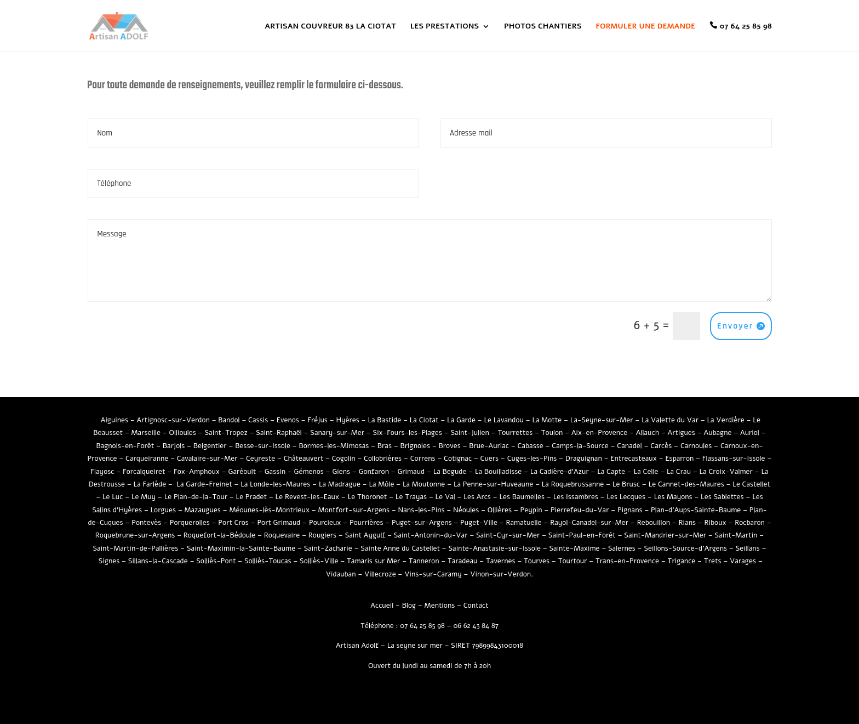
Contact (476, 605)
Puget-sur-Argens (422, 523)
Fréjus (317, 420)
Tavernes (501, 561)
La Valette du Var (670, 420)
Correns (423, 458)
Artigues (681, 433)
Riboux (715, 523)
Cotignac (458, 458)
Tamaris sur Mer (373, 561)
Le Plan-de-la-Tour (195, 497)
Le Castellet (751, 484)
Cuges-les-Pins (532, 458)
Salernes (621, 548)
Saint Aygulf (365, 535)
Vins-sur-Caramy (433, 574)
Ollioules (182, 433)
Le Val (445, 497)
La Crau (679, 472)
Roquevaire (282, 535)
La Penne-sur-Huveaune (493, 484)
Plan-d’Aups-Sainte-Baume (696, 510)
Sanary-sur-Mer (337, 433)
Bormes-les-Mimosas (334, 446)
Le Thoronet (367, 497)
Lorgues (162, 510)
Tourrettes (514, 433)
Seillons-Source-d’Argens (685, 548)
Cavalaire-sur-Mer (207, 458)
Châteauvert (303, 458)
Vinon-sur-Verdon (500, 574)
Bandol (228, 420)
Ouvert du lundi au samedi (410, 666)
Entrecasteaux (633, 458)
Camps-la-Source (580, 446)
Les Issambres (575, 497)
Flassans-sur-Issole (733, 458)
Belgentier (210, 446)
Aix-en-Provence (599, 433)
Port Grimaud (278, 523)
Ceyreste (260, 458)
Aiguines (114, 420)
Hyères (347, 420)
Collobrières (383, 458)
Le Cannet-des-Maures (686, 484)
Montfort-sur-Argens (354, 510)
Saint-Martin (735, 535)
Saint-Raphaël (279, 433)
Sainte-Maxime (574, 548)
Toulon (552, 433)
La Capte (611, 472)
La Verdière (725, 420)
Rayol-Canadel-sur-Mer (589, 523)
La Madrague (339, 484)
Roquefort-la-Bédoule (219, 535)
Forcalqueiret (144, 472)
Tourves (536, 561)
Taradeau (462, 561)
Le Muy (143, 497)
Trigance (682, 561)
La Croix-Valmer (726, 472)
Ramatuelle (523, 523)
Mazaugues (202, 510)
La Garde (461, 420)
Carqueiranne (146, 458)
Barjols (174, 446)
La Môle (381, 484)
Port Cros (233, 523)
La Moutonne (424, 484)
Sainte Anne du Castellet (400, 548)
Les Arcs (477, 497)
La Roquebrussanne (573, 484)
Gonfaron (374, 472)
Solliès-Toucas (267, 561)
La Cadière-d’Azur (559, 472)
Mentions (440, 605)
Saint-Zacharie (328, 548)
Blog (409, 605)
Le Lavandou (503, 420)
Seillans (748, 548)
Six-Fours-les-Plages (407, 433)
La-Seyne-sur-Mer (601, 420)
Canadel (629, 446)
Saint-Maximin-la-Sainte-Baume (241, 548)
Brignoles (415, 446)
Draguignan (583, 458)
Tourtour (572, 561)
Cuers (489, 458)
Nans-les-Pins (421, 510)
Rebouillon (653, 523)
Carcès (661, 446)
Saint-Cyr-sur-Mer (508, 535)
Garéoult (242, 472)
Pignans (630, 510)
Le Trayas (411, 497)
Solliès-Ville (319, 561)
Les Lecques (625, 497)
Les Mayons (673, 497)
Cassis (258, 420)
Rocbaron (750, 523)
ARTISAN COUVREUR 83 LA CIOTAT (330, 26)
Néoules (466, 510)
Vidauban (341, 574)
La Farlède (150, 484)
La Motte (547, 420)
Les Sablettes (722, 497)
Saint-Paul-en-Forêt (582, 535)
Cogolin (344, 458)
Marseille (146, 433)
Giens (341, 472)
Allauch (647, 433)
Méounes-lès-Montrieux (269, 510)
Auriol (749, 433)
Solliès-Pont (216, 561)
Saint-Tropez (225, 433)
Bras (384, 446)
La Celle (646, 472)
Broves (450, 446)
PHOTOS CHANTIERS (543, 26)
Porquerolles (190, 523)
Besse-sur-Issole (262, 446)
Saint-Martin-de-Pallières (135, 548)
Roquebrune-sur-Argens (135, 535)
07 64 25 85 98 (746, 26)
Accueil (381, 605)
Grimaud (411, 472)
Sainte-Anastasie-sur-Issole (494, 548)
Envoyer (735, 326)
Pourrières (366, 523)
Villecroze (380, 574)
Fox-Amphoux (197, 472)
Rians (687, 523)
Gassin (275, 472)
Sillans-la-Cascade (158, 561)
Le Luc (112, 497)
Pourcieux (325, 523)
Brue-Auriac (489, 446)
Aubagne (717, 433)
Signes (109, 561)
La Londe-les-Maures (275, 484)
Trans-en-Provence (627, 561)
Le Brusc (626, 484)
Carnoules (696, 446)
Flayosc (102, 472)
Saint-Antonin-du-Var (431, 535)
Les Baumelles (522, 497)
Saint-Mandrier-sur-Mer (665, 535)
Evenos (288, 420)
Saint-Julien (469, 433)
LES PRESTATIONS (444, 26)
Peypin (531, 510)
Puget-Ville (478, 523)
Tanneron (424, 561)
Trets (712, 561)
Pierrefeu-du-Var (580, 510)
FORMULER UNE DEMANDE (645, 26)
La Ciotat (424, 420)
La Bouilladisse (498, 472)
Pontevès (146, 523)
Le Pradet (251, 497)
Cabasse (530, 446)
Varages (743, 561)
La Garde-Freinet (204, 484)
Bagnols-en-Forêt (125, 446)
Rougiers (322, 535)
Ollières (500, 510)
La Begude (450, 472)
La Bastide (384, 420)
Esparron (679, 458)
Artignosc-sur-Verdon (173, 420)
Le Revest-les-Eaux (308, 497)
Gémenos (309, 472)
